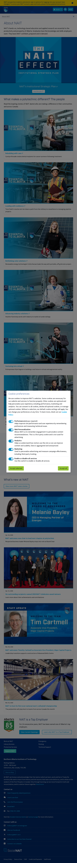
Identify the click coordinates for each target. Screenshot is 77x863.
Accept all (63, 468)
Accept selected (16, 468)
